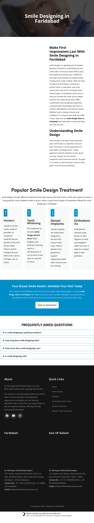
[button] (47, 333)
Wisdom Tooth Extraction (62, 411)
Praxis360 (60, 506)
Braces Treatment (59, 406)
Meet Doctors (57, 391)
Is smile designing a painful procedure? (23, 332)
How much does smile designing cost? (22, 348)
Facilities (55, 396)
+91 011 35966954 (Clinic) (70, 480)
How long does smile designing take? (22, 340)
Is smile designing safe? (16, 356)
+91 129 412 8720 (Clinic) (25, 483)
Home (54, 387)
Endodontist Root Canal (61, 401)
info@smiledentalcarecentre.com (24, 489)
